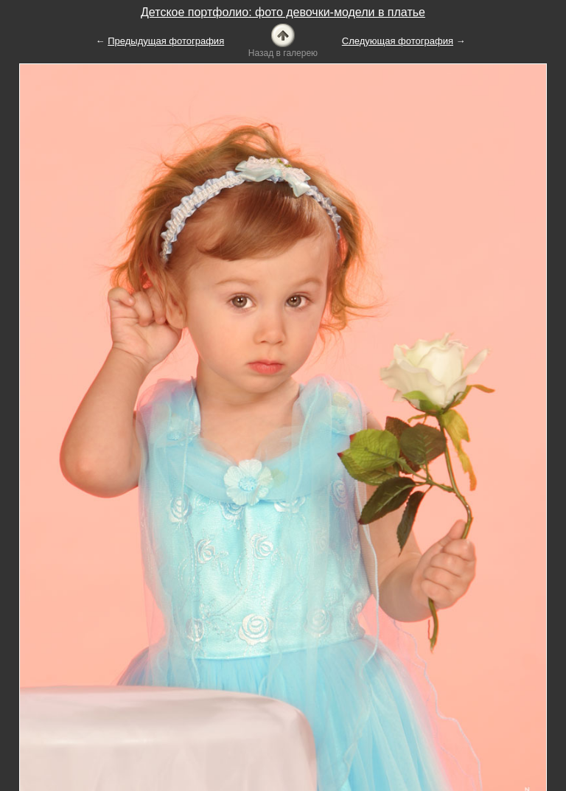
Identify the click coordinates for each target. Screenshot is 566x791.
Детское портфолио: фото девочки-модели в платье (283, 12)
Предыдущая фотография (166, 40)
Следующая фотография (397, 40)
